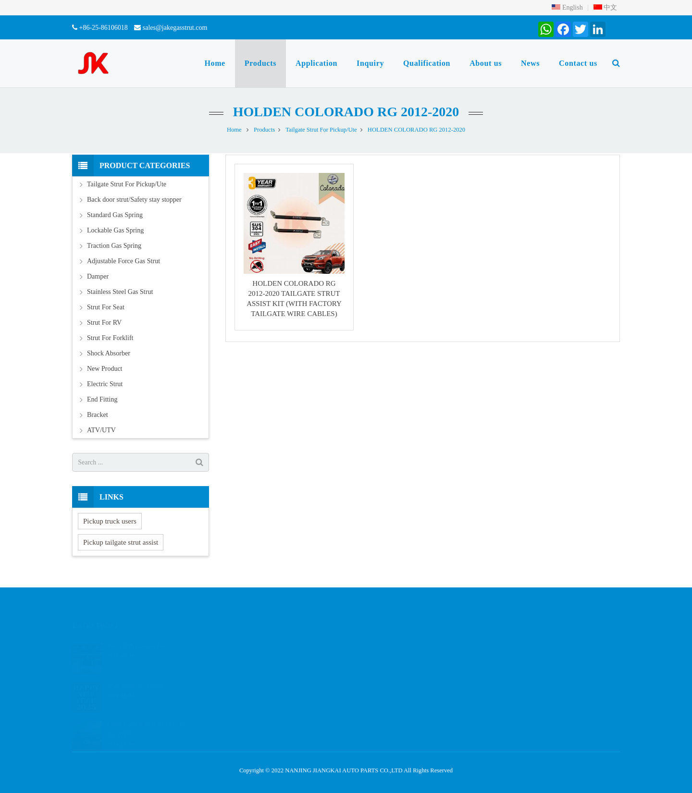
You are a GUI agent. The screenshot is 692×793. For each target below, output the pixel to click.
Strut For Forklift (110, 338)
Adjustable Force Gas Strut (123, 261)
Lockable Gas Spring (115, 230)
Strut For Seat (105, 307)
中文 (605, 7)
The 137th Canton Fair (136, 635)
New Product (105, 368)
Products (264, 129)
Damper (98, 276)
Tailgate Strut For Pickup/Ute (321, 129)
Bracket (97, 414)
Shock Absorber (108, 353)
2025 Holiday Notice (134, 674)
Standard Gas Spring (115, 215)
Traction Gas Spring (114, 245)
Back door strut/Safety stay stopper (134, 199)
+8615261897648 (384, 660)
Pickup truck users (109, 521)
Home (234, 129)
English (567, 7)
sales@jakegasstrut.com (175, 27)
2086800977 (379, 646)
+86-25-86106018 (103, 27)
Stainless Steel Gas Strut (120, 291)
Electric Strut (105, 384)
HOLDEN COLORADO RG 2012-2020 (346, 111)
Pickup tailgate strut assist (120, 542)
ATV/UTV (101, 430)
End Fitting (102, 399)
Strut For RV (104, 322)
